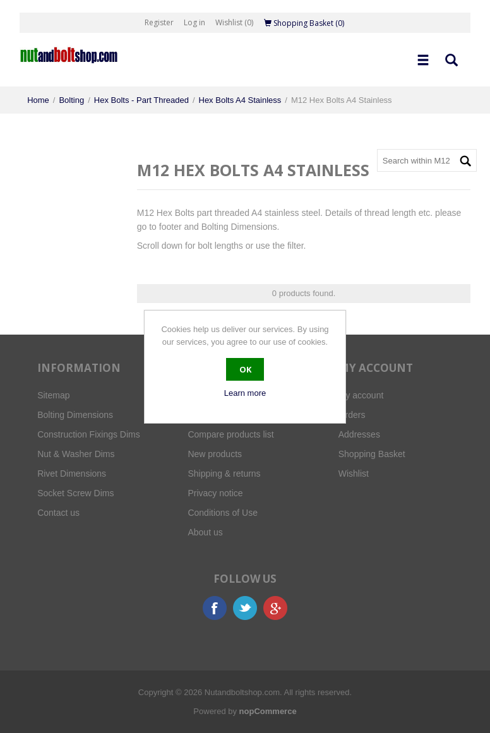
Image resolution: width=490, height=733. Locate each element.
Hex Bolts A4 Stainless (240, 100)
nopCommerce (268, 711)
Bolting (71, 100)
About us (205, 532)
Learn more (245, 393)
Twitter (245, 608)
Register (159, 22)
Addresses (359, 434)
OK (245, 369)
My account (361, 395)
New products (215, 454)
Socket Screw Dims (75, 493)
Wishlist (353, 473)
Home (38, 100)
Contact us (58, 513)
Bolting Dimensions (75, 415)
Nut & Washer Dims (75, 454)
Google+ (275, 608)
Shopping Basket (371, 454)
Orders (352, 415)
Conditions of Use (223, 513)
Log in (194, 22)
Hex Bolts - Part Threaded (141, 100)
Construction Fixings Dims (88, 434)
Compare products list (230, 434)
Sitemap (53, 395)
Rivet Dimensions (71, 473)
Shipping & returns (224, 473)
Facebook (215, 608)
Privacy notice (215, 493)
